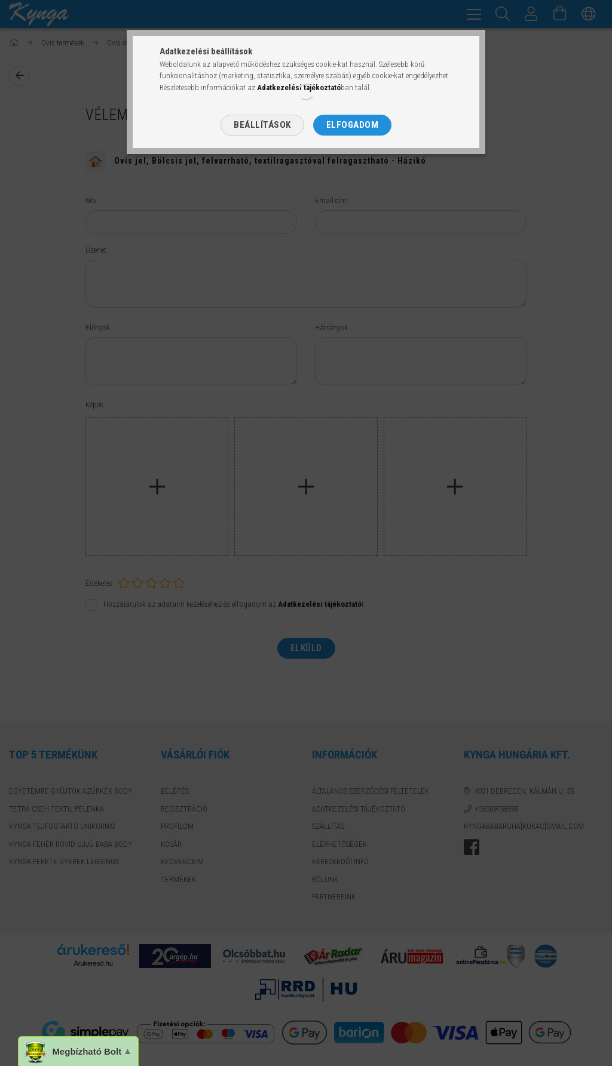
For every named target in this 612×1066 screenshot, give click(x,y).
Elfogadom (352, 124)
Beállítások (262, 124)
